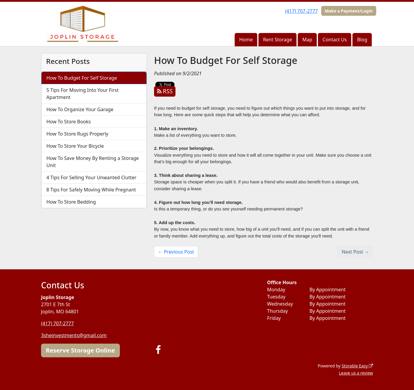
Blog (362, 39)
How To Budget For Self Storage (81, 78)
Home (246, 39)
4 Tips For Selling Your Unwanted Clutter (91, 177)
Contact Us (335, 39)
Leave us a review (356, 373)
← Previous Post (176, 252)
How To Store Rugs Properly (77, 133)
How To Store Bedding (71, 202)
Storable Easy (357, 366)
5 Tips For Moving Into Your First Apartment (82, 93)
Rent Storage (277, 39)
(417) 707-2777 (301, 11)
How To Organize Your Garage (79, 109)
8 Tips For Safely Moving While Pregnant (91, 189)
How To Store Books (68, 121)
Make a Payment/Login (349, 11)
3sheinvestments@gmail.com (74, 335)
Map (307, 39)
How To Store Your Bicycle (75, 146)
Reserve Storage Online (80, 350)
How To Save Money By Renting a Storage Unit (92, 162)
